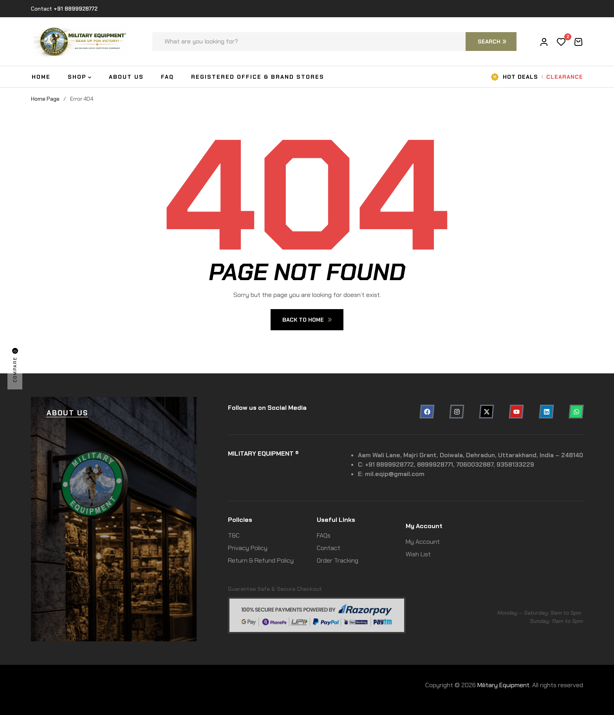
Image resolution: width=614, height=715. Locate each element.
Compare (15, 365)
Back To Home (307, 319)
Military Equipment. (504, 685)
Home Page (45, 98)
